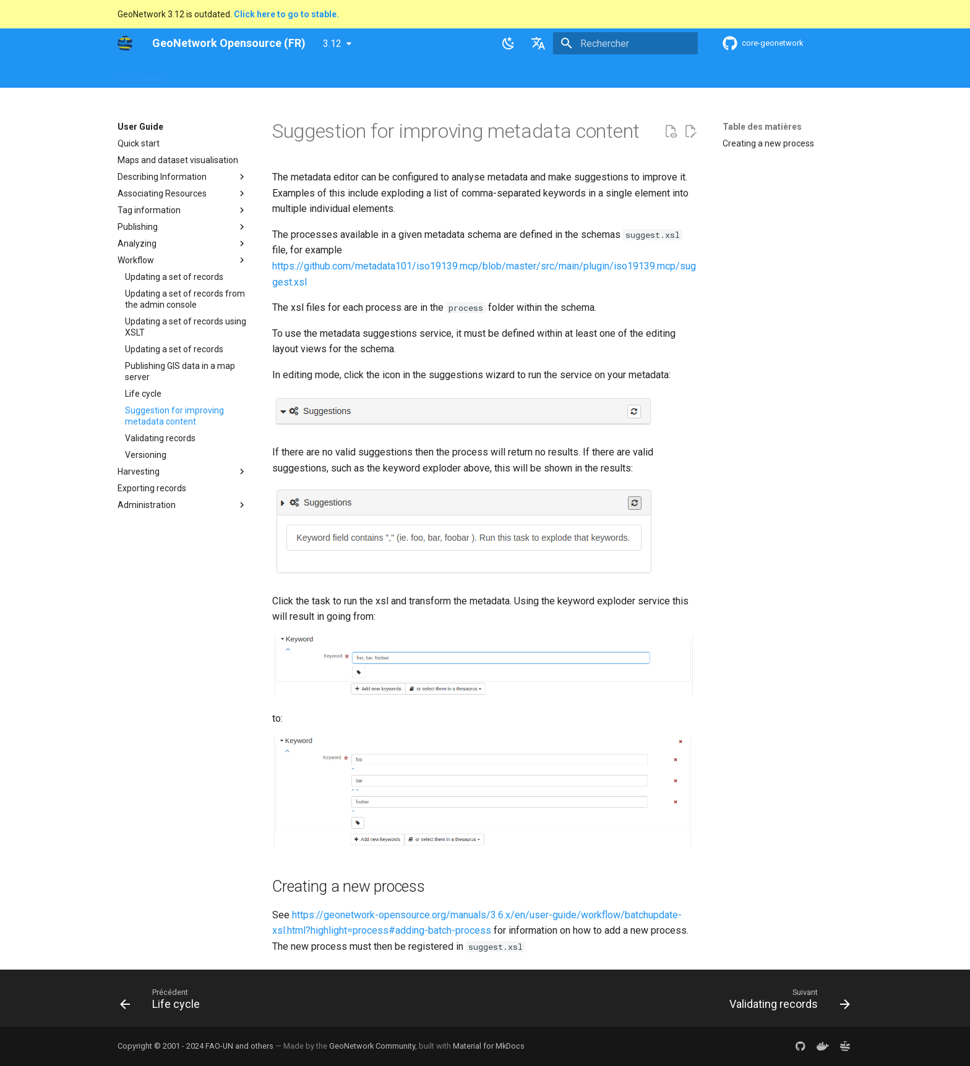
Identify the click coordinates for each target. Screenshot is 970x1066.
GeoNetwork (142, 73)
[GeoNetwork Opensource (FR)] (125, 43)
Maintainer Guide (354, 73)
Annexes (564, 73)
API (409, 73)
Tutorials (515, 73)
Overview (199, 73)
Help (240, 73)
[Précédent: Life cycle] (163, 1001)
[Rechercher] (625, 43)
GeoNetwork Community (372, 1046)
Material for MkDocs (489, 1046)
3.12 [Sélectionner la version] (332, 43)
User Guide (285, 73)
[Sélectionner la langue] (538, 43)
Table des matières (762, 127)
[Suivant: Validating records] (786, 1001)
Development (457, 73)
